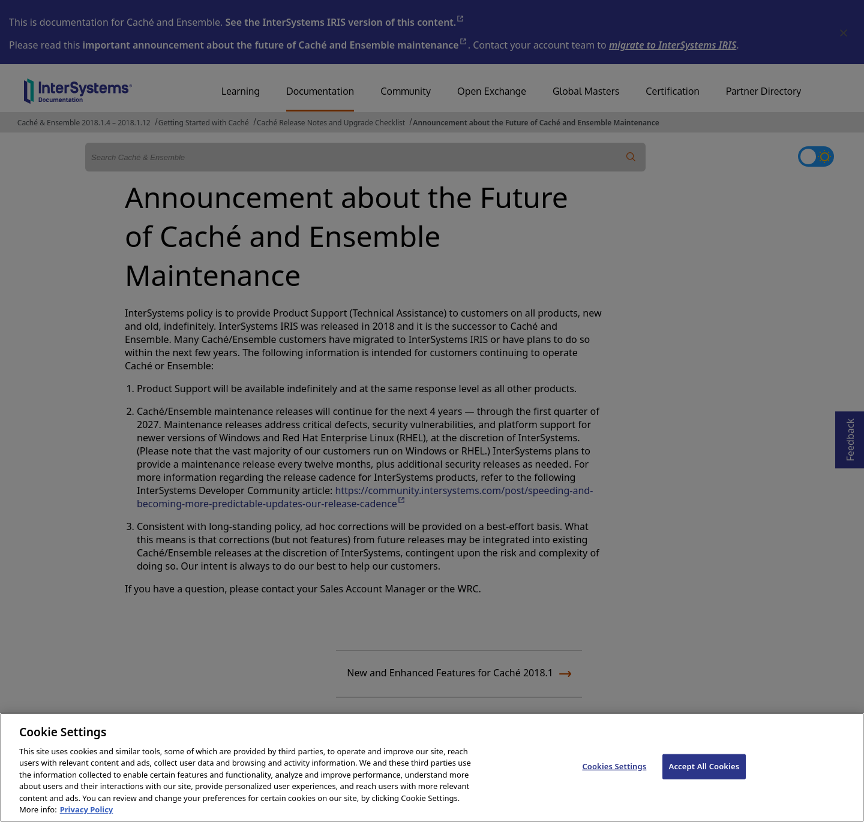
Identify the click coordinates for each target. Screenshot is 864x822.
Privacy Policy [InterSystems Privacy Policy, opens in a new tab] (86, 809)
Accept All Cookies (704, 766)
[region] (432, 767)
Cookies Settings (614, 766)
